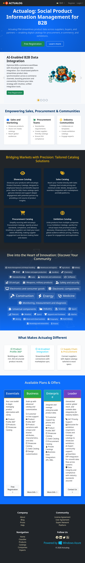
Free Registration (33, 43)
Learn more (55, 43)
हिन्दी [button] (60, 3)
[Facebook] (57, 537)
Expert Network (62, 522)
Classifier (22, 539)
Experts (22, 550)
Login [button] (79, 3)
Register (71, 3)
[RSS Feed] (67, 537)
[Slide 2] (41, 100)
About (22, 517)
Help (23, 525)
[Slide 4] (47, 100)
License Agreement (62, 517)
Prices (22, 522)
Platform (62, 525)
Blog (22, 520)
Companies (22, 547)
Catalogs (22, 545)
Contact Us (72, 490)
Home (22, 536)
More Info (32, 492)
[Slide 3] (44, 100)
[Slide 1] (38, 100)
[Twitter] (64, 537)
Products (22, 542)
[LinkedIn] (60, 537)
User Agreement (62, 520)
